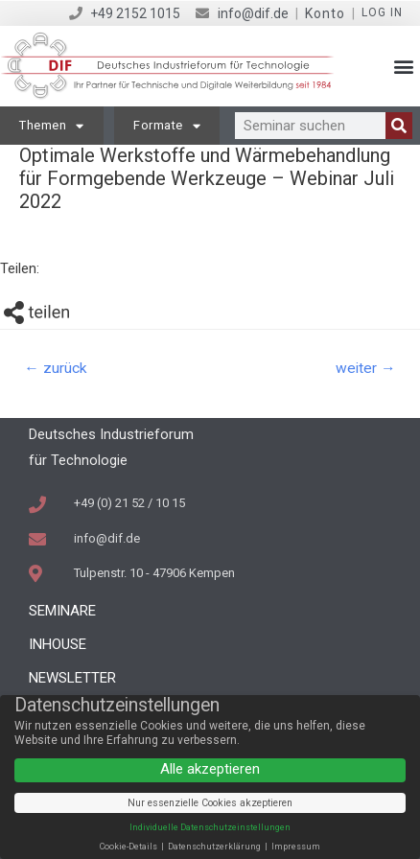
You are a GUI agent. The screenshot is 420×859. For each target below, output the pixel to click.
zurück (55, 368)
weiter (366, 368)
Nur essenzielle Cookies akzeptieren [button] (210, 803)
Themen (51, 126)
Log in (382, 12)
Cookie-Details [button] (129, 846)
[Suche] (398, 125)
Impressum (295, 846)
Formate (166, 126)
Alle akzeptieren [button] (210, 769)
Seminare (62, 610)
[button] (404, 66)
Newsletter (72, 677)
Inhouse (57, 644)
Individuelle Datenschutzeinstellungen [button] (210, 827)
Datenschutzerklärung (215, 846)
